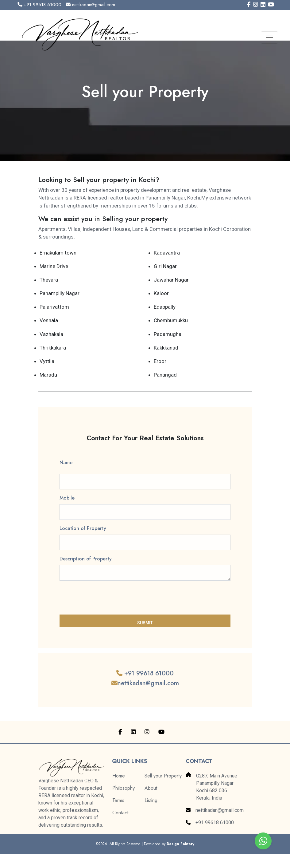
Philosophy (123, 788)
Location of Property (83, 528)
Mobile (67, 497)
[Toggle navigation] (269, 37)
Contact (120, 812)
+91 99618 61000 (39, 4)
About (151, 788)
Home (118, 775)
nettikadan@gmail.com (90, 4)
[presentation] (106, 598)
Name (66, 462)
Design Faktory (180, 844)
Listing (151, 800)
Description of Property (86, 558)
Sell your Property (163, 775)
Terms (118, 800)
